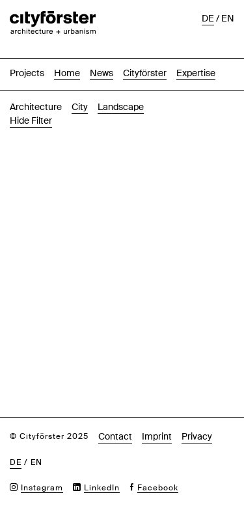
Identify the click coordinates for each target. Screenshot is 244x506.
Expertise (195, 58)
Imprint (157, 421)
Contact (115, 421)
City (80, 92)
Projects (27, 58)
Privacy (197, 421)
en (36, 447)
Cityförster (145, 58)
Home (67, 58)
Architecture (36, 92)
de (15, 447)
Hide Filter (31, 105)
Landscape (121, 92)
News (101, 58)
